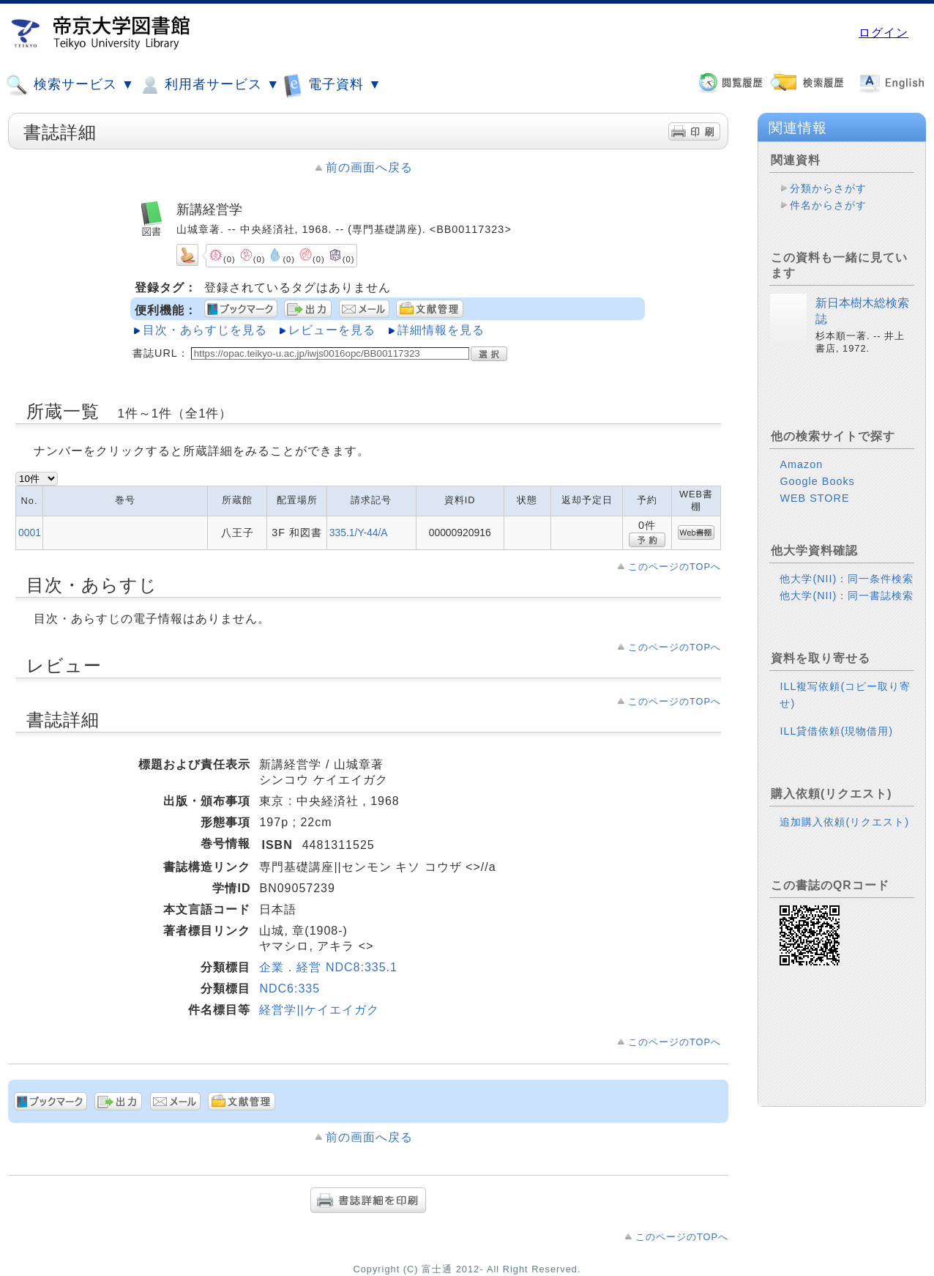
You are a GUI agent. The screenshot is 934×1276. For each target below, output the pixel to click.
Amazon (801, 464)
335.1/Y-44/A (358, 532)
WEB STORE (814, 498)
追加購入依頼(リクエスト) (844, 822)
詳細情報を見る (441, 330)
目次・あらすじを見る (205, 330)
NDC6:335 (289, 988)
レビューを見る (332, 330)
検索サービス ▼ (70, 85)
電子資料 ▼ (332, 84)
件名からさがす (828, 205)
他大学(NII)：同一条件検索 (847, 579)
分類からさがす (828, 188)
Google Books (817, 481)
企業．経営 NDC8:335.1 (328, 967)
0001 (29, 532)
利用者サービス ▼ (209, 85)
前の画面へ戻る (369, 167)
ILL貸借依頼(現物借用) (836, 731)
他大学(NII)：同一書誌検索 (847, 595)
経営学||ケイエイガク (318, 1010)
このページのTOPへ (674, 566)
